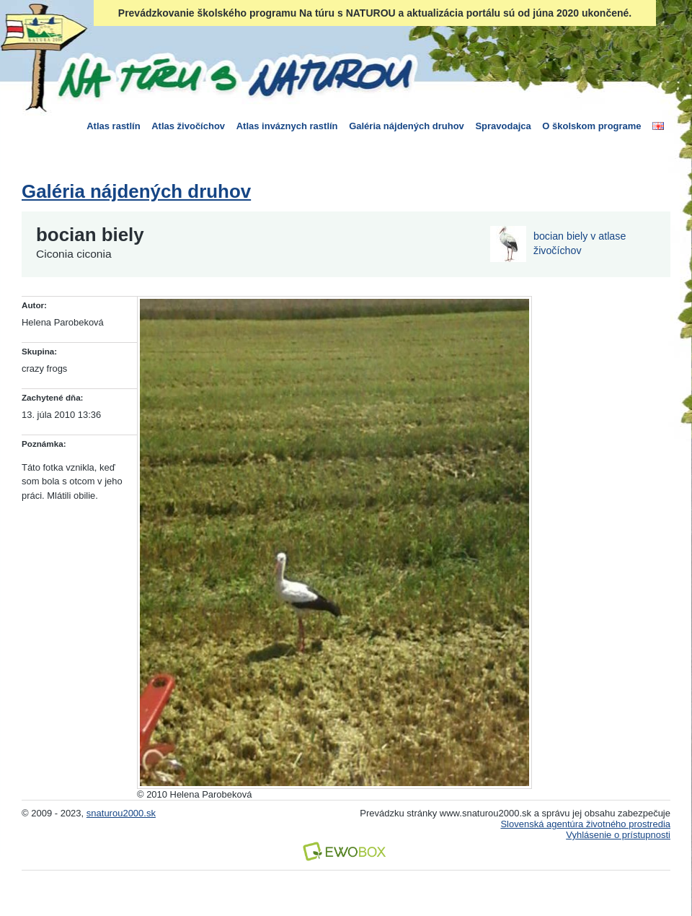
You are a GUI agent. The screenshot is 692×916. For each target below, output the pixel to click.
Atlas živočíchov (188, 126)
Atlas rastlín (113, 126)
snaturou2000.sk (121, 813)
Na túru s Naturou (234, 75)
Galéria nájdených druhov (406, 126)
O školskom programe (591, 126)
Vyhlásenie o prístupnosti (618, 834)
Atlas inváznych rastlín (287, 126)
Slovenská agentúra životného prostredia (585, 824)
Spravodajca (503, 126)
